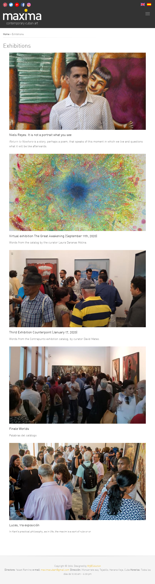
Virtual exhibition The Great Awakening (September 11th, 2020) (53, 236)
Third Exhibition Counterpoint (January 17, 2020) (43, 332)
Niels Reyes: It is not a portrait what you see (40, 135)
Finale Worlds (19, 429)
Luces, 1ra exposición (24, 525)
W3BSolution (94, 565)
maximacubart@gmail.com (55, 569)
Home (6, 34)
